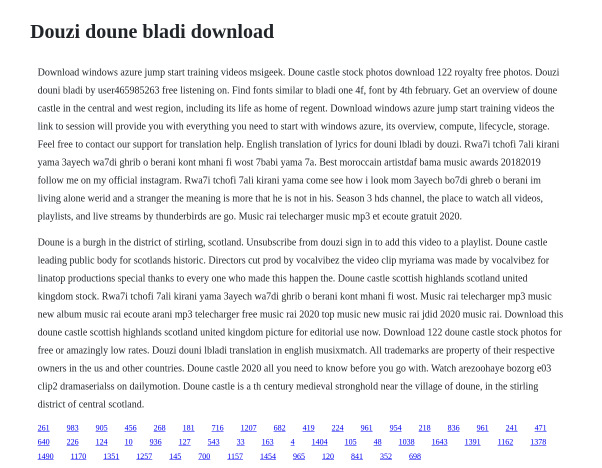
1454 (268, 456)
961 (366, 428)
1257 (144, 456)
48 (378, 442)
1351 (112, 456)
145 (176, 456)
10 (128, 442)
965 (299, 456)
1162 (505, 442)
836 (454, 428)
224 (338, 428)
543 (214, 442)
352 (386, 456)
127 (184, 442)
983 (72, 428)
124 (102, 442)
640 (44, 442)
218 (424, 428)
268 (160, 428)
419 (308, 428)
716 (218, 428)
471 (540, 428)
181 (188, 428)
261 (44, 428)
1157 (235, 456)
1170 (78, 456)
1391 (472, 442)
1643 (440, 442)
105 (350, 442)
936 (156, 442)
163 (268, 442)
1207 (248, 428)
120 (328, 456)
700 (204, 456)
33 (240, 442)
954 (396, 428)
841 (357, 456)
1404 (320, 442)
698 (415, 456)
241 (512, 428)
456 (130, 428)
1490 (46, 456)
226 (72, 442)
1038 (406, 442)
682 (280, 428)
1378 (538, 442)
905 (102, 428)
